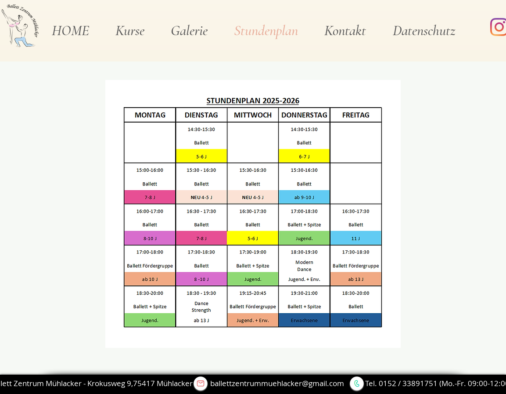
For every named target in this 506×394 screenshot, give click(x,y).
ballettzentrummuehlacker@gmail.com (277, 383)
